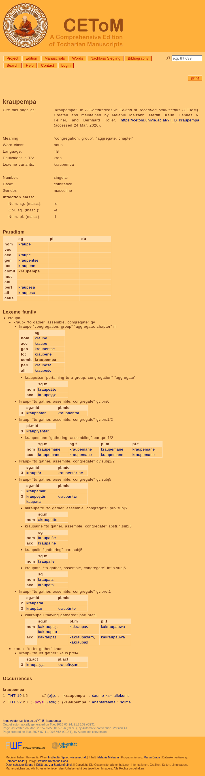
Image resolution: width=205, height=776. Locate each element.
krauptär (33, 473)
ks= (109, 695)
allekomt (121, 695)
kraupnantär (69, 413)
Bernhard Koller (15, 761)
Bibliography (138, 58)
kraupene (26, 266)
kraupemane (49, 449)
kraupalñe (47, 538)
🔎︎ (168, 58)
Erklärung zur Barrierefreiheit (54, 764)
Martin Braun (152, 757)
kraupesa (26, 287)
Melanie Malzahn (108, 757)
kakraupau (47, 632)
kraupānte (67, 608)
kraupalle (46, 561)
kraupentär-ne (70, 473)
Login (66, 65)
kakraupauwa (113, 626)
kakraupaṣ (47, 626)
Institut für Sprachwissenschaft (67, 757)
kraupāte (34, 608)
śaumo (98, 695)
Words (77, 58)
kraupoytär (35, 496)
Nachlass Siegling (105, 58)
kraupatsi (46, 579)
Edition (31, 58)
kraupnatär (36, 413)
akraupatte (47, 520)
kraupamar (36, 491)
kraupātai (34, 603)
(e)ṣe (51, 695)
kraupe (24, 244)
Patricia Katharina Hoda (53, 761)
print (195, 78)
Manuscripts (54, 58)
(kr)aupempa (74, 702)
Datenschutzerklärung (19, 764)
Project (12, 58)
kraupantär (67, 496)
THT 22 (15, 702)
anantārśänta (104, 702)
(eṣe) (51, 702)
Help (29, 65)
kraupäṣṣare (69, 665)
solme (125, 702)
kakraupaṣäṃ (82, 637)
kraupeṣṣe (47, 389)
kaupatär (34, 501)
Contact (47, 65)
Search (12, 65)
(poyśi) (39, 702)
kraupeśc (26, 293)
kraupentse (28, 260)
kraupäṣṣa (35, 665)
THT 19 (15, 695)
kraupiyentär (37, 431)
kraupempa (74, 695)
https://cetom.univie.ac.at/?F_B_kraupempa (160, 120)
